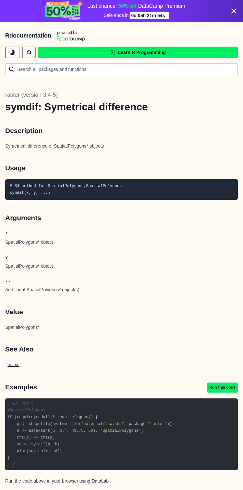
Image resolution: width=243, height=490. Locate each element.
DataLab (100, 481)
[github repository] (29, 52)
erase (13, 365)
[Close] (233, 11)
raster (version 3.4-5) (31, 95)
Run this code (222, 387)
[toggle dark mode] (12, 52)
